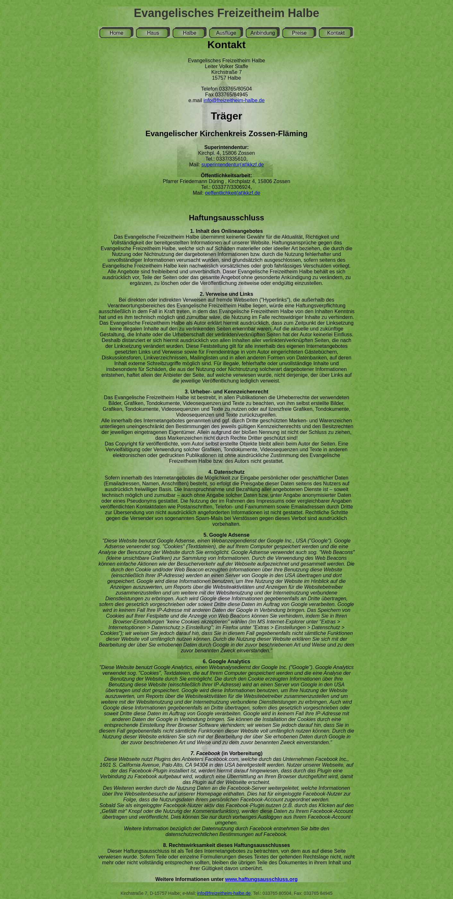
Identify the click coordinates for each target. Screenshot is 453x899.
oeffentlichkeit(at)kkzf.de (232, 193)
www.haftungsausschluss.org (261, 879)
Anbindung (263, 33)
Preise (299, 33)
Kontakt (336, 33)
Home (117, 33)
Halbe (189, 33)
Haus (153, 33)
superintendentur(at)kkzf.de (232, 164)
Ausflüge (226, 33)
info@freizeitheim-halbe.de (234, 100)
